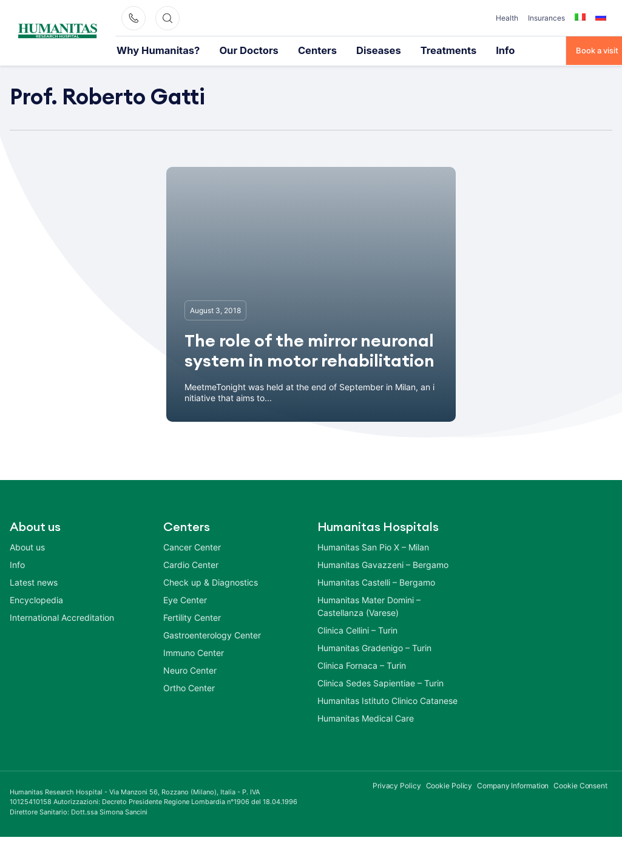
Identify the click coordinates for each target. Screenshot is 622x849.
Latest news (34, 582)
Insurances (546, 17)
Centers (279, 50)
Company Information (513, 785)
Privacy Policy (397, 785)
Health (507, 17)
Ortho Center (189, 687)
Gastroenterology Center (212, 634)
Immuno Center (193, 652)
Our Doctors (222, 50)
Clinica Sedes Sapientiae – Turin (380, 682)
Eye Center (185, 599)
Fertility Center (192, 617)
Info (437, 50)
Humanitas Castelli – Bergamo (376, 582)
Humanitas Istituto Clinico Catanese (387, 700)
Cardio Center (190, 564)
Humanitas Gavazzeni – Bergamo (382, 564)
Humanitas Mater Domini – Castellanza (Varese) (369, 605)
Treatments (389, 50)
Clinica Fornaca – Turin (361, 665)
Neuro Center (190, 670)
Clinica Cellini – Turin (357, 629)
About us (27, 546)
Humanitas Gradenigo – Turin (374, 647)
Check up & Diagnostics (210, 582)
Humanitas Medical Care (365, 717)
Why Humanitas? (148, 50)
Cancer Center (192, 546)
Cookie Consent (580, 785)
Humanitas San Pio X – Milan (373, 546)
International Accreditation (62, 617)
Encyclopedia (36, 599)
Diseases (331, 50)
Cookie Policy (449, 785)
